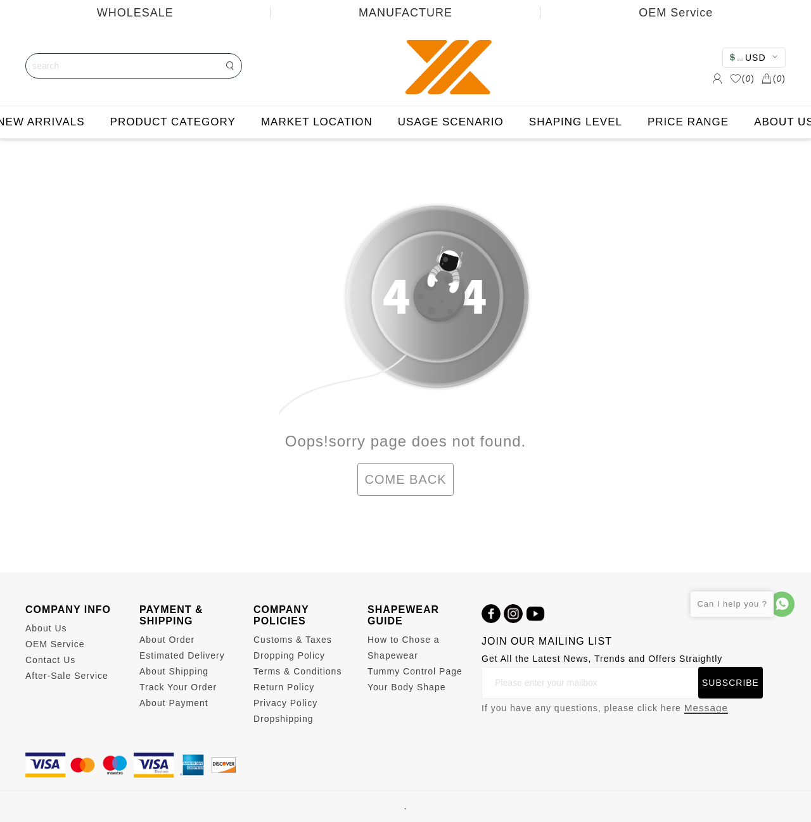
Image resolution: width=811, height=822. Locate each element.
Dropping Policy (289, 655)
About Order (167, 640)
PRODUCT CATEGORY (173, 122)
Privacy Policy (285, 703)
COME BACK (405, 479)
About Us (46, 628)
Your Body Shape (406, 687)
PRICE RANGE (688, 122)
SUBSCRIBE (730, 683)
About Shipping (173, 671)
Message (706, 707)
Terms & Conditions (297, 671)
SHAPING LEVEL (575, 122)
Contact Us (50, 660)
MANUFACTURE (405, 12)
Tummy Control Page (415, 671)
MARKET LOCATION (317, 122)
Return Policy (283, 687)
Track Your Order (178, 687)
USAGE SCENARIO (451, 122)
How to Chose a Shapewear (403, 648)
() (742, 78)
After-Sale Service (66, 676)
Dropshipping (283, 719)
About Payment (173, 703)
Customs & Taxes (292, 640)
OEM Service (54, 644)
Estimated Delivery (182, 655)
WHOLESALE (135, 12)
